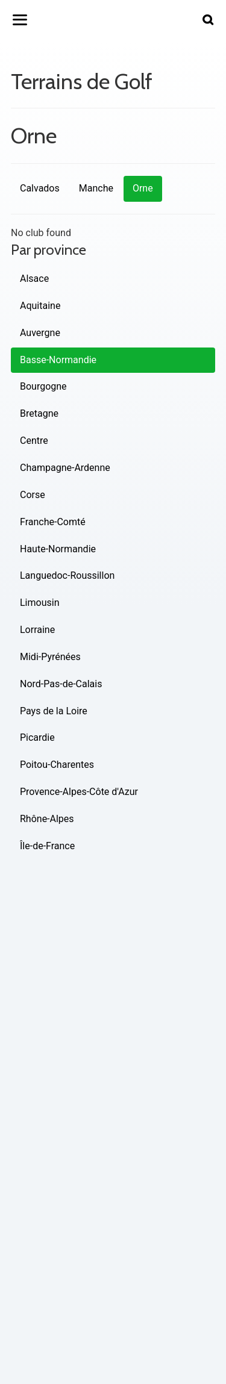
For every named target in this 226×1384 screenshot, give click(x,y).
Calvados (40, 188)
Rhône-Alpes (47, 818)
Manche (96, 188)
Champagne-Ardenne (65, 467)
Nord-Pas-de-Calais (61, 684)
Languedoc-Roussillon (67, 575)
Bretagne (39, 413)
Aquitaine (40, 305)
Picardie (37, 737)
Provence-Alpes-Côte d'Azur (79, 791)
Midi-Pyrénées (50, 656)
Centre (34, 440)
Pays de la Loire (53, 711)
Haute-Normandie (58, 549)
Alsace (34, 278)
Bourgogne (43, 386)
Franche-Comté (53, 522)
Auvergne (40, 332)
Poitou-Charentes (57, 764)
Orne (143, 188)
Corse (32, 494)
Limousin (39, 602)
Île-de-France (47, 846)
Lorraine (37, 629)
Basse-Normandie (58, 360)
